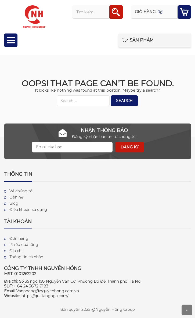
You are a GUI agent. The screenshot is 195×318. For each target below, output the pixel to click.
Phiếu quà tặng (23, 244)
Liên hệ (16, 197)
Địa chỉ (16, 250)
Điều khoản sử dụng (28, 209)
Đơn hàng (18, 238)
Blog (13, 203)
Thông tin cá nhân (26, 257)
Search (124, 100)
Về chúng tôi (21, 191)
